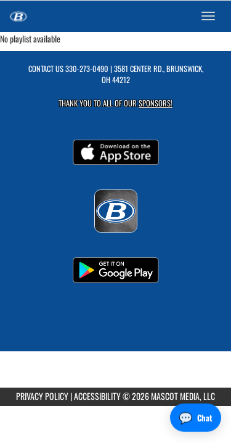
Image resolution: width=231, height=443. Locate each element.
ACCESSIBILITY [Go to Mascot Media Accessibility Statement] (97, 395)
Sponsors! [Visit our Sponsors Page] (155, 103)
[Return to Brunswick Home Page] (18, 16)
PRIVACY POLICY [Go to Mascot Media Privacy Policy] (42, 395)
